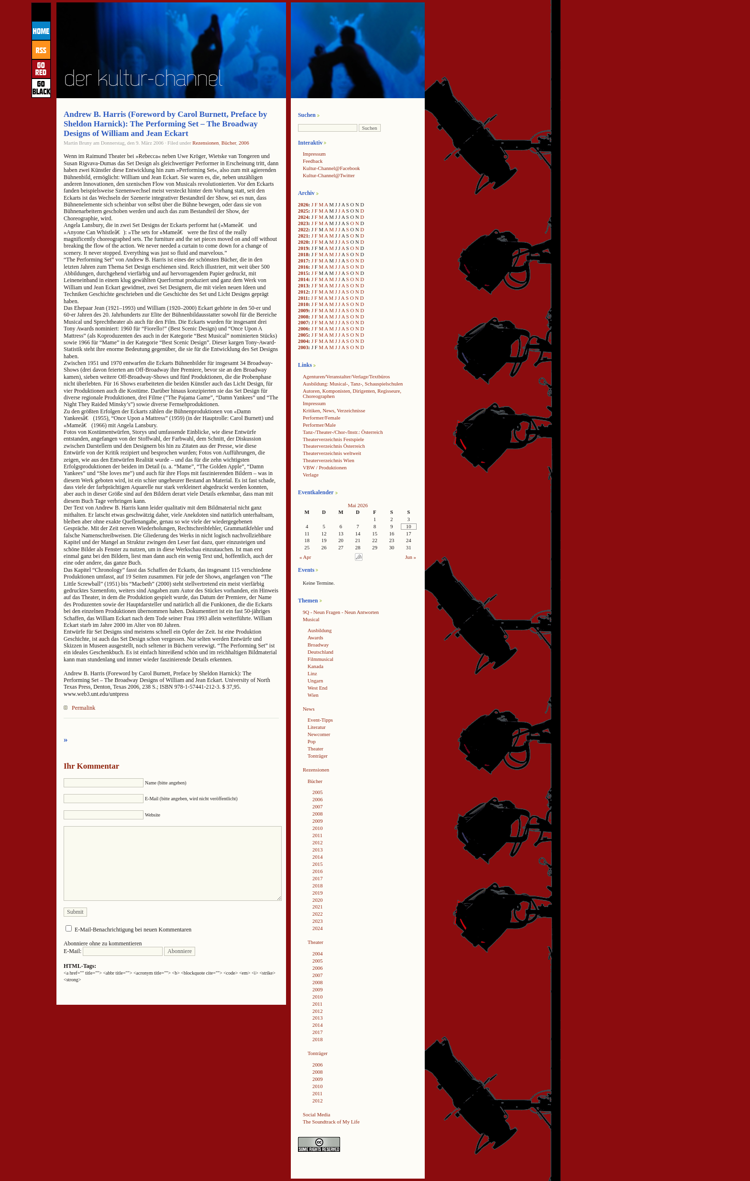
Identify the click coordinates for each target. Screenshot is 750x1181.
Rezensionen (205, 143)
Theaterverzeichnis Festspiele (333, 439)
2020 (303, 242)
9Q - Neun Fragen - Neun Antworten (341, 612)
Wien (313, 695)
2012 (303, 292)
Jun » (410, 557)
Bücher (228, 143)
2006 (244, 143)
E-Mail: (113, 951)
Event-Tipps (320, 720)
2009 (303, 310)
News (309, 709)
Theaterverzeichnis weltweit (332, 453)
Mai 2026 (358, 505)
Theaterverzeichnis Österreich (334, 446)
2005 (303, 335)
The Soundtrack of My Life (331, 1121)
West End (317, 688)
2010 (303, 304)
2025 (303, 211)
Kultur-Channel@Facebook (331, 168)
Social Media (316, 1114)
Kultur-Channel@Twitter (329, 175)
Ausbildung (319, 630)
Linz (312, 673)
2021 (303, 235)
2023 (303, 223)
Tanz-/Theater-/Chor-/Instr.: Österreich (343, 432)
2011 (303, 298)
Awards (315, 637)
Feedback (312, 161)
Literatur (317, 727)
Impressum (314, 154)
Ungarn (315, 680)
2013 (303, 285)
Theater (315, 748)
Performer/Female (322, 417)
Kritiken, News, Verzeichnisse (334, 410)
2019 (303, 248)
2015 (303, 273)
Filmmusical (320, 659)
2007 (303, 322)
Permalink (83, 707)
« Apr (305, 557)
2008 (303, 316)
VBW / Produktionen (325, 467)
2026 (303, 204)
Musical (311, 619)
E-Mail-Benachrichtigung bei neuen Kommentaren (133, 929)
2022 (303, 229)
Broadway (318, 644)
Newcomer (319, 734)
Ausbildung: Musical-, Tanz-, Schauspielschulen (353, 383)
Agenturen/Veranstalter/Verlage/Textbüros (346, 376)
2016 (303, 267)
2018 (303, 254)
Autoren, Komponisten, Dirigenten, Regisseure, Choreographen (352, 393)
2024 (303, 217)
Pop (312, 741)
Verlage (311, 474)
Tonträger (318, 756)
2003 (303, 347)
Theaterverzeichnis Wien (328, 460)
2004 (303, 341)
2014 (303, 279)
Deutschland (320, 652)
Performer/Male (319, 425)
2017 (303, 260)
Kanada (315, 666)
